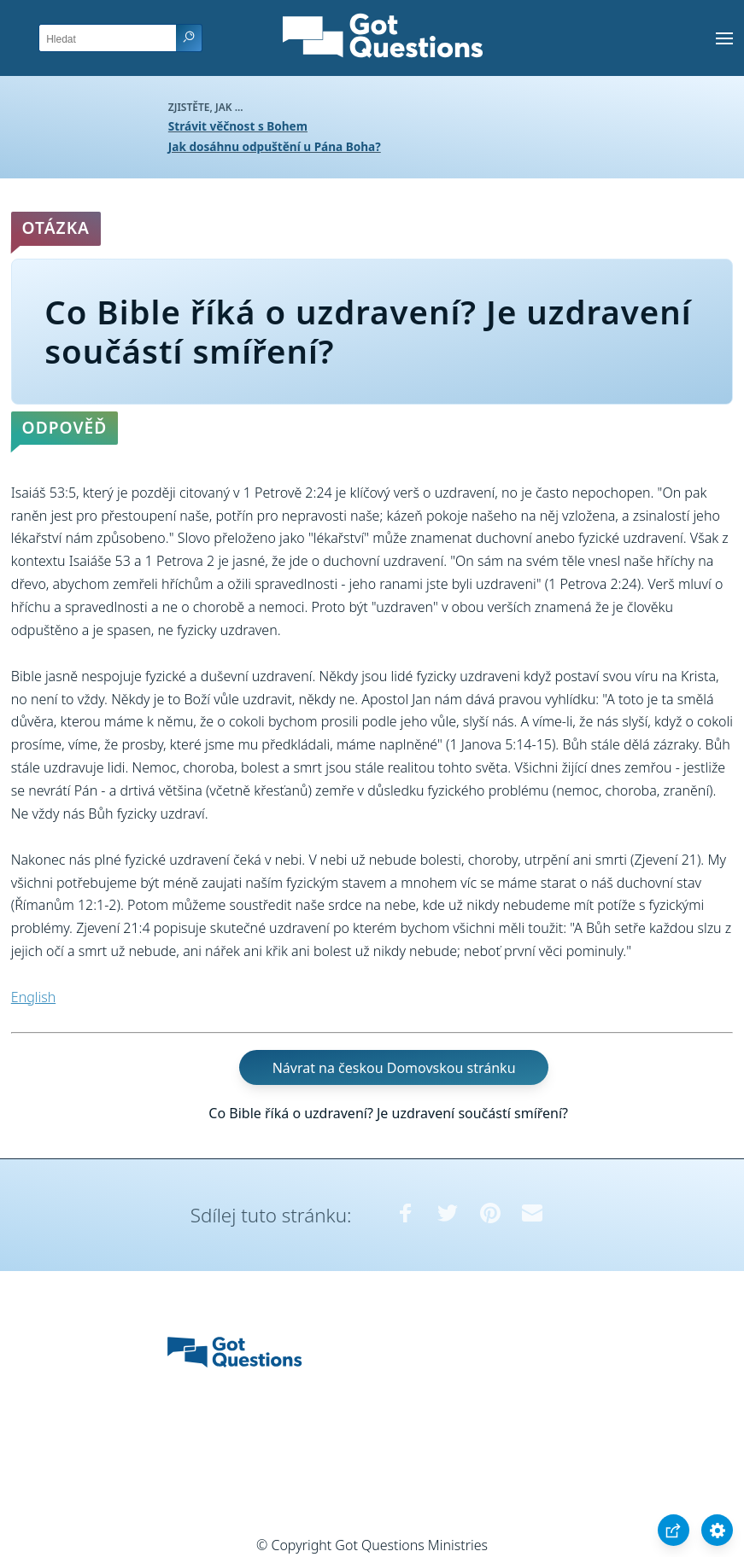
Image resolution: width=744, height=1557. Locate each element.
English (33, 997)
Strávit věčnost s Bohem (238, 126)
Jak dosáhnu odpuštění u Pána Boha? (274, 146)
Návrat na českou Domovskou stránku (394, 1067)
